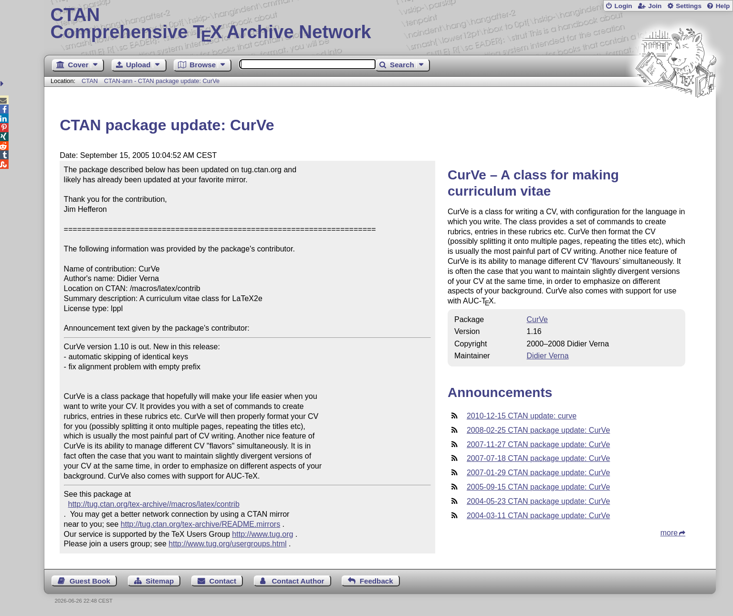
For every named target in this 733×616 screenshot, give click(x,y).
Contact (223, 581)
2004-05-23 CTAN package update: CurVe (538, 501)
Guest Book (90, 581)
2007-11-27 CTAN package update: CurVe (538, 444)
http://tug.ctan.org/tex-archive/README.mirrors (200, 524)
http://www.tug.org (262, 534)
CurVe (537, 319)
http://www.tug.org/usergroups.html (227, 544)
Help (723, 6)
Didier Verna (548, 356)
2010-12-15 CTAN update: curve (521, 416)
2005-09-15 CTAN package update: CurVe (538, 487)
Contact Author (298, 581)
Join (654, 6)
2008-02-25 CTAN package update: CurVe (538, 430)
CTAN (90, 80)
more (669, 533)
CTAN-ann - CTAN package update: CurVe (162, 80)
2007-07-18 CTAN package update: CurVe (538, 458)
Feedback (376, 581)
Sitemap (160, 581)
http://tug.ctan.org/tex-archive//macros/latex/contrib (154, 504)
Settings (689, 6)
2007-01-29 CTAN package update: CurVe (538, 473)
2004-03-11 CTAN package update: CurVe (538, 516)
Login (623, 6)
